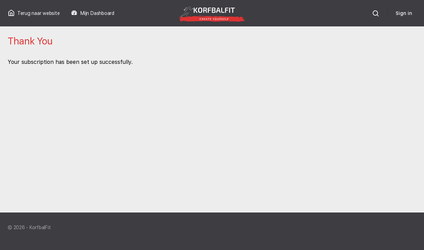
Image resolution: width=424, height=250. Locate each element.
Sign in (404, 13)
